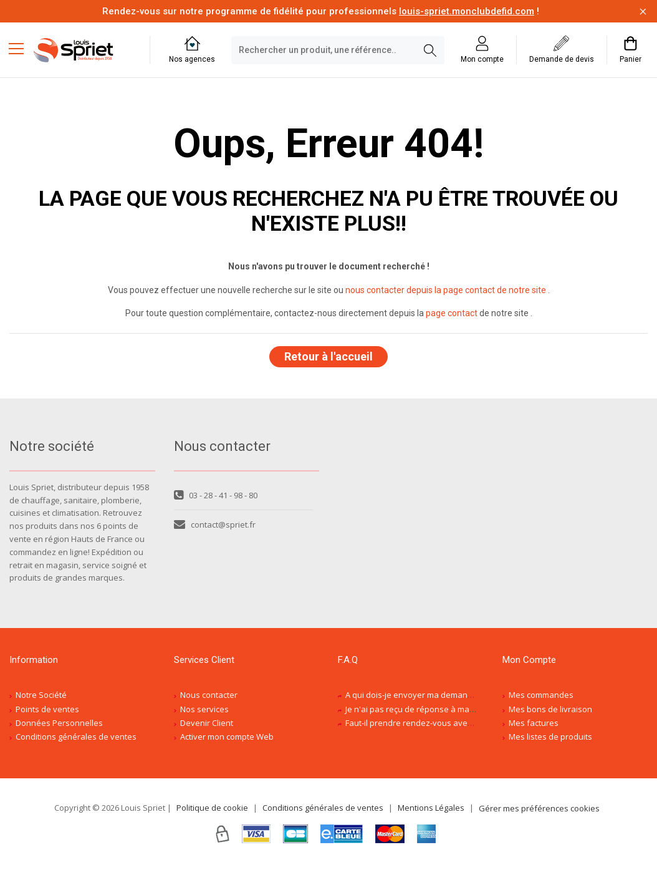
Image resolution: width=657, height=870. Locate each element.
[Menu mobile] (21, 48)
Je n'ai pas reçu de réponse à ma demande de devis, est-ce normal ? (474, 712)
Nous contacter (208, 698)
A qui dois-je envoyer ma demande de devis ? (431, 698)
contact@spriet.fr (215, 528)
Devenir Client (206, 726)
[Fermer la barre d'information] (643, 11)
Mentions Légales (431, 811)
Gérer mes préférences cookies (539, 812)
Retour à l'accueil (328, 358)
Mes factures (534, 726)
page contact (451, 313)
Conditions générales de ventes (76, 741)
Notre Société (41, 698)
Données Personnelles (59, 726)
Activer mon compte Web (227, 741)
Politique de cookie (212, 811)
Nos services (204, 712)
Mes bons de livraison (550, 712)
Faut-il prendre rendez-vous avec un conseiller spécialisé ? (456, 726)
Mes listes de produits (550, 741)
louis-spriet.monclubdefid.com (466, 11)
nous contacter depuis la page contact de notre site (445, 290)
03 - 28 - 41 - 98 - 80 (215, 499)
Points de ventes (47, 712)
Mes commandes (541, 698)
